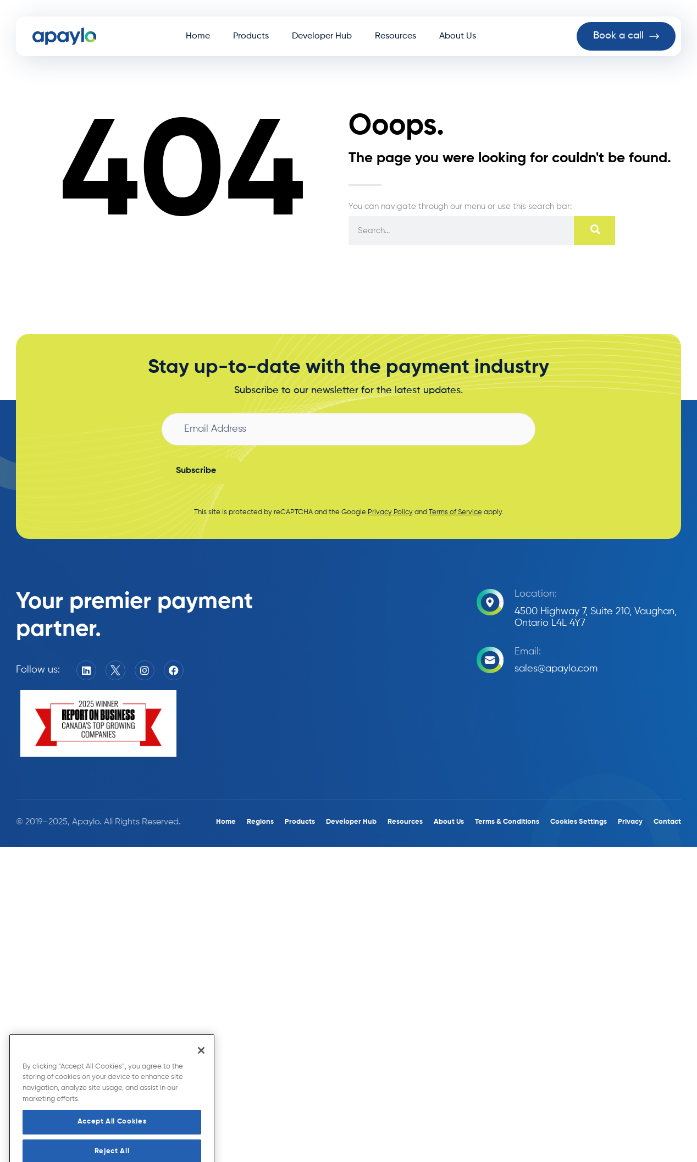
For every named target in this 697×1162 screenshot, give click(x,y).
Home (198, 36)
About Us (457, 36)
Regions (260, 821)
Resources (395, 36)
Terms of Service (455, 512)
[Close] (201, 1070)
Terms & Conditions (507, 821)
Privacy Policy (390, 512)
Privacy (630, 821)
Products (251, 36)
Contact (667, 821)
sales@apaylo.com (556, 669)
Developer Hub (322, 36)
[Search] (594, 230)
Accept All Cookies (112, 1141)
